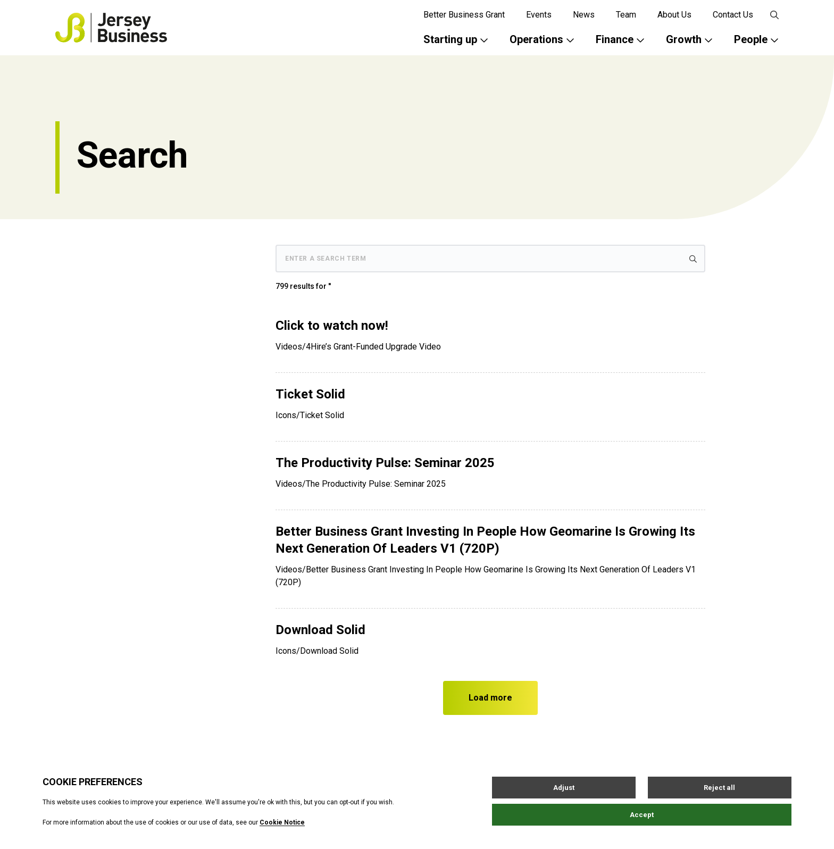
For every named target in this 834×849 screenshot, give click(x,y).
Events (539, 15)
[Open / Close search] (774, 15)
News (584, 15)
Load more (490, 698)
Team (626, 15)
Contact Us (733, 15)
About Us (674, 15)
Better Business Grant (464, 15)
